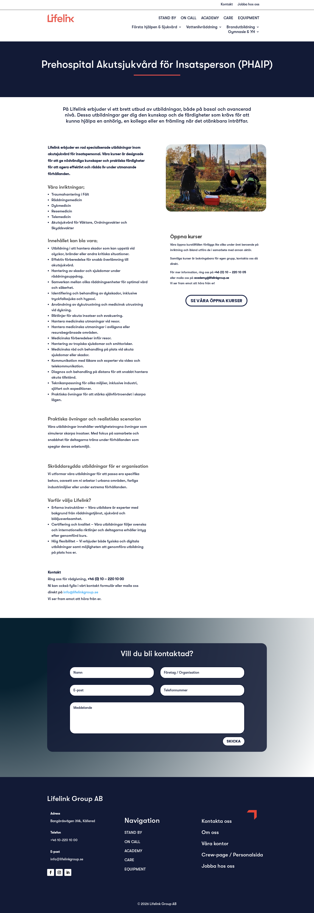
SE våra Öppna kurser (216, 301)
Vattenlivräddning (202, 27)
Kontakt (227, 4)
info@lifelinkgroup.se (80, 592)
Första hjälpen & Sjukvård (154, 27)
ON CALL (188, 18)
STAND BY (167, 18)
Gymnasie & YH (241, 32)
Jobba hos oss (248, 4)
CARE (228, 18)
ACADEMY (210, 18)
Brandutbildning (241, 27)
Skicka (234, 741)
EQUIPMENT (248, 18)
